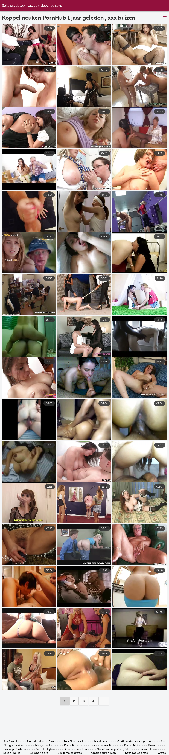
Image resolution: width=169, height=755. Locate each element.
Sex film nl (10, 741)
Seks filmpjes (11, 753)
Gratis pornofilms (14, 749)
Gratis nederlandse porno (134, 741)
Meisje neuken (44, 745)
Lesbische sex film (102, 745)
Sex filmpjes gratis (70, 753)
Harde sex (100, 741)
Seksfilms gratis (74, 741)
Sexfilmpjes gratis (137, 753)
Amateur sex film (76, 749)
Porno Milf (131, 745)
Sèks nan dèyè (39, 753)
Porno (152, 745)
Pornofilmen (72, 745)
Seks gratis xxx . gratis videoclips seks (32, 6)
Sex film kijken (45, 749)
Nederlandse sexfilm (40, 741)
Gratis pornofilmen (103, 753)
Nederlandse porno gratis (114, 749)
